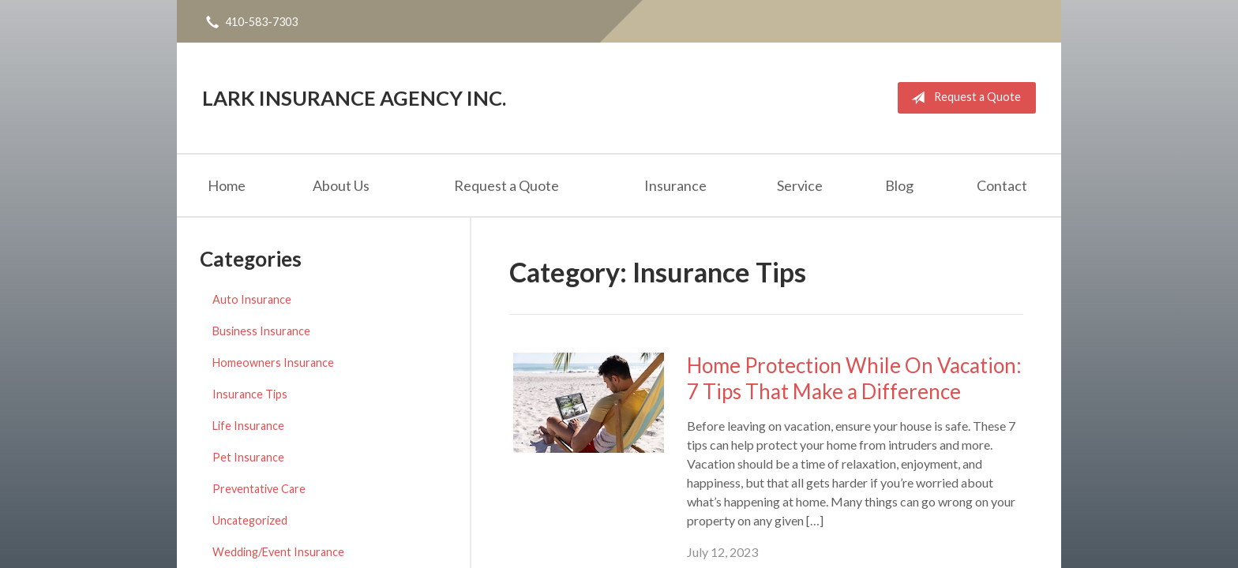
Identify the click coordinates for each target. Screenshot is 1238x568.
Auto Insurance (251, 299)
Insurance (675, 185)
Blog (899, 185)
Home (227, 185)
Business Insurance (261, 331)
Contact (1002, 185)
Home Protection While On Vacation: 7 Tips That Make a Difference (854, 378)
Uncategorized (249, 520)
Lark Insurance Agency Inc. (354, 98)
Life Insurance (248, 425)
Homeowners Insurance (273, 362)
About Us (341, 185)
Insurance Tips (249, 394)
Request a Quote (963, 97)
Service (800, 185)
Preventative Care (259, 488)
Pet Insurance (248, 457)
